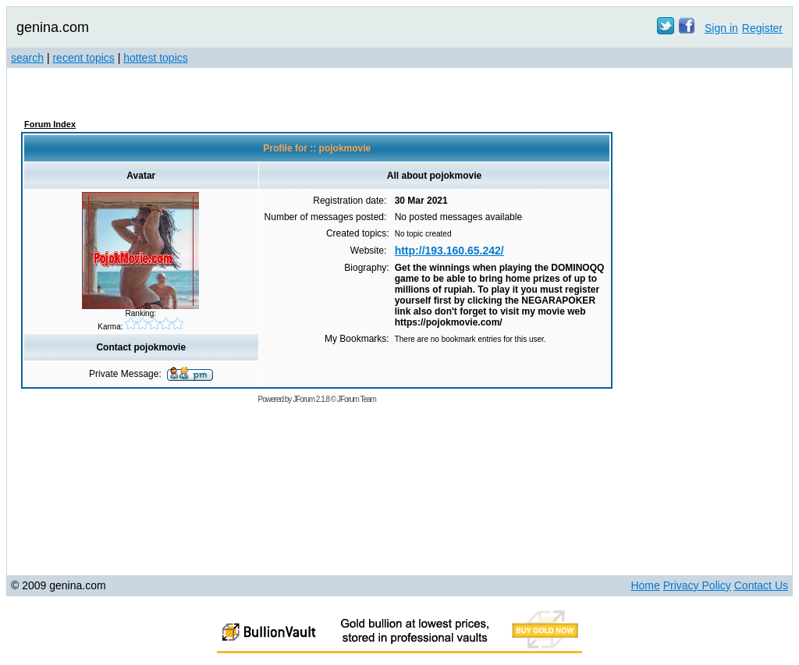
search (27, 58)
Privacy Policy (697, 585)
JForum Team (356, 399)
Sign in (721, 28)
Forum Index (50, 124)
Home (644, 585)
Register (762, 28)
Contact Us (761, 585)
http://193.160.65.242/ (449, 250)
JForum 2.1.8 (311, 399)
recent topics (83, 58)
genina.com (52, 27)
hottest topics (155, 58)
